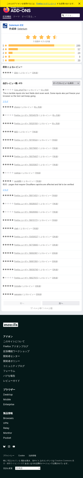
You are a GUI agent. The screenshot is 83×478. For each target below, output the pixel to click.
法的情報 (32, 455)
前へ (22, 303)
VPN (5, 423)
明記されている (13, 460)
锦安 (16, 132)
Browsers (8, 418)
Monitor (7, 433)
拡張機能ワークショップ (16, 351)
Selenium (22, 28)
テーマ (16, 16)
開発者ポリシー (11, 361)
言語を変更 (7, 468)
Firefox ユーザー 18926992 (26, 212)
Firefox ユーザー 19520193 (26, 123)
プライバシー (8, 455)
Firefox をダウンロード (46, 3)
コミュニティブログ (14, 366)
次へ (61, 303)
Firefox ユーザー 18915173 (26, 220)
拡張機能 (7, 16)
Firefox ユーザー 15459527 (26, 236)
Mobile (7, 399)
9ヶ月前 (56, 115)
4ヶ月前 (44, 90)
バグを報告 (9, 375)
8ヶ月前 (38, 107)
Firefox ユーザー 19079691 (26, 148)
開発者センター (11, 356)
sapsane (18, 294)
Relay (6, 428)
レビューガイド (11, 380)
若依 (16, 73)
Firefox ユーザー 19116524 (26, 140)
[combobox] (70, 15)
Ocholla (17, 286)
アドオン (8, 336)
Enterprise (8, 404)
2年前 (35, 73)
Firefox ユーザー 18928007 (26, 204)
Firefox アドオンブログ (15, 346)
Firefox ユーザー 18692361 (26, 253)
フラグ (5, 101)
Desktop (8, 394)
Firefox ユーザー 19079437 (26, 156)
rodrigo (17, 173)
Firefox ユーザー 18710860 (26, 245)
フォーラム (9, 370)
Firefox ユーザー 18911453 (26, 195)
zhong (17, 107)
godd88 (17, 181)
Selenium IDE (16, 25)
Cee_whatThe (20, 90)
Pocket (7, 437)
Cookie (21, 455)
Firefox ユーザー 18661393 (26, 261)
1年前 (35, 132)
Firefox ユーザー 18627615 (26, 278)
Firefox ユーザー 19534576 (26, 115)
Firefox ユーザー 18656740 (26, 269)
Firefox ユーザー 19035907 (26, 164)
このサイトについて (14, 341)
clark (16, 228)
